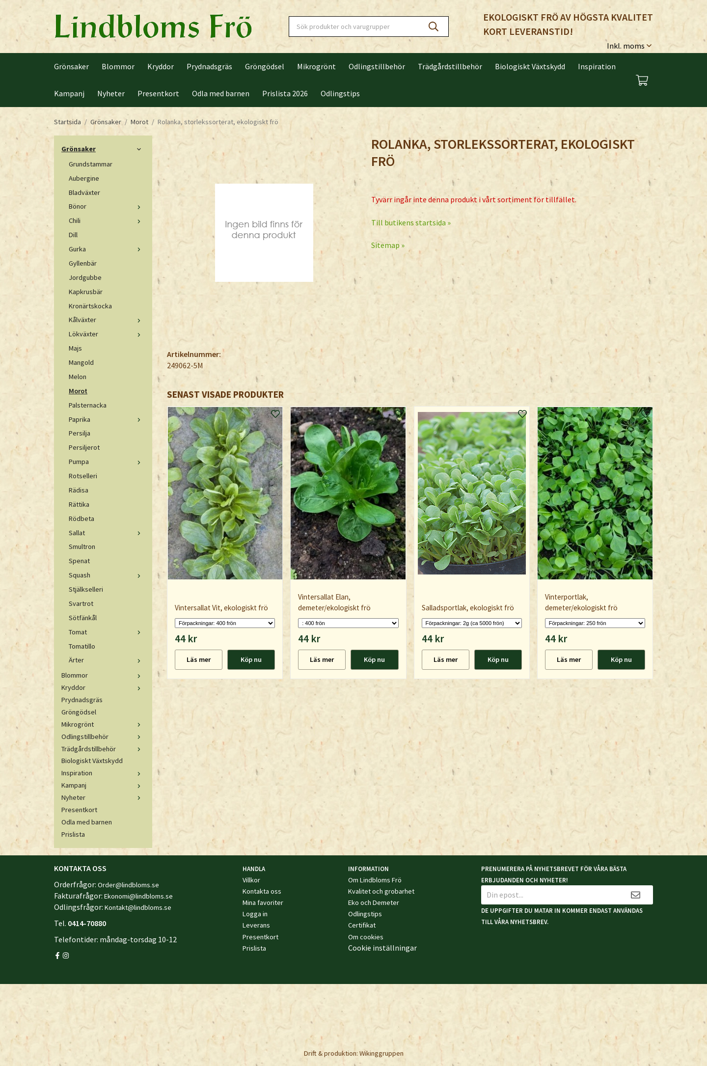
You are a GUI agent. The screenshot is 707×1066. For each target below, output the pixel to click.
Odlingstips (340, 93)
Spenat (79, 560)
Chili (107, 220)
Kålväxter (107, 319)
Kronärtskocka (90, 305)
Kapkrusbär (86, 291)
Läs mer (199, 659)
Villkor (251, 879)
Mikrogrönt (316, 66)
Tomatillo (82, 646)
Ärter (107, 660)
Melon (77, 376)
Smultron (82, 546)
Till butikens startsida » (411, 222)
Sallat (107, 532)
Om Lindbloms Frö (375, 879)
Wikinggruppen (381, 1053)
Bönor (107, 206)
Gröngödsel (264, 66)
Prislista (73, 834)
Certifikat (362, 925)
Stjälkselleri (86, 589)
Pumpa (107, 461)
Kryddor (160, 66)
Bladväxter (84, 192)
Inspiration (597, 66)
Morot (78, 390)
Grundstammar (90, 164)
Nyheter (111, 93)
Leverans (256, 925)
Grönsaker (71, 66)
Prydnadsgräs (209, 66)
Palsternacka (88, 405)
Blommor (118, 66)
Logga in (255, 913)
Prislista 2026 (285, 93)
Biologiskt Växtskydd (530, 66)
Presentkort (158, 93)
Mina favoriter (263, 902)
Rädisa (78, 490)
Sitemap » (388, 245)
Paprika (107, 419)
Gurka (107, 249)
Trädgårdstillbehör (450, 66)
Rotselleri (83, 475)
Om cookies (365, 936)
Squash (107, 575)
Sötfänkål (83, 617)
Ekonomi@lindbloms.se (138, 896)
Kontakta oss (262, 891)
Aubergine (84, 178)
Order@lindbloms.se (128, 884)
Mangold (81, 362)
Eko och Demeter (373, 902)
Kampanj (69, 93)
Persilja (79, 433)
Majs (75, 348)
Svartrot (81, 603)
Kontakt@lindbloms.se (138, 907)
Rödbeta (81, 518)
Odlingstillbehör (377, 66)
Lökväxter (107, 333)
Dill (73, 234)
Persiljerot (84, 447)
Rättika (79, 504)
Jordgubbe (85, 277)
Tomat (107, 632)
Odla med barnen (220, 93)
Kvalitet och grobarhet (381, 891)
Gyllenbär (83, 263)
